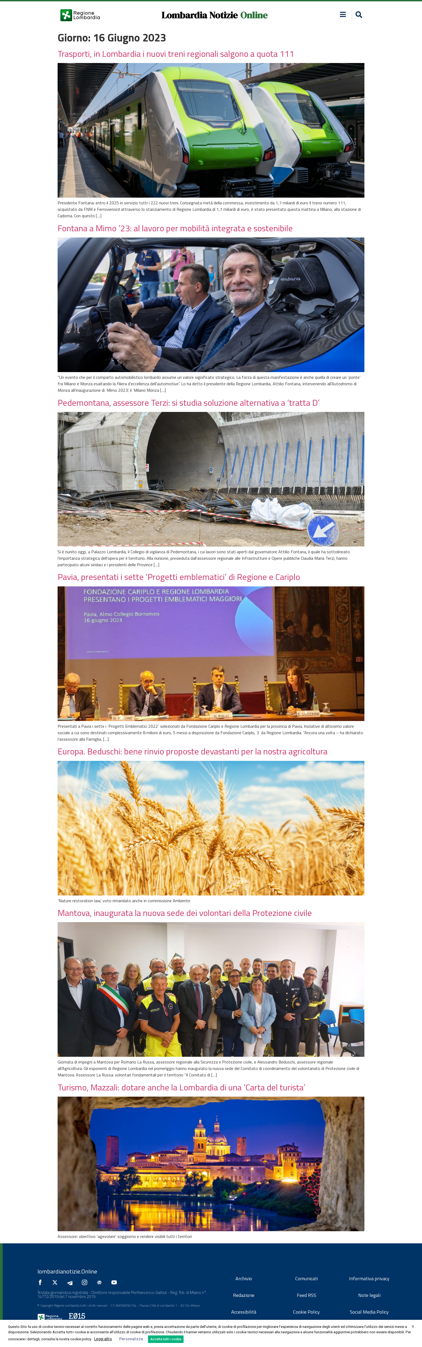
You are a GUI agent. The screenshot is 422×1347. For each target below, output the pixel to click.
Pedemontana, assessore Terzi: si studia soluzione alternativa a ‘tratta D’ (189, 402)
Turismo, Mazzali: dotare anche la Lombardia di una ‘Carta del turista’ (181, 1087)
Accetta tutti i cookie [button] (165, 1339)
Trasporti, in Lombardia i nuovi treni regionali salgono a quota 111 (176, 53)
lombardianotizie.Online (67, 1271)
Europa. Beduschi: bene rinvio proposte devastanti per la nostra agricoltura (193, 751)
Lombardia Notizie (199, 15)
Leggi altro (103, 1339)
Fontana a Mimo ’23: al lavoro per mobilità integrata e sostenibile (175, 228)
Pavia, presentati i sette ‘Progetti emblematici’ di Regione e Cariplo (179, 576)
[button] (358, 15)
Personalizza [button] (131, 1339)
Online (254, 15)
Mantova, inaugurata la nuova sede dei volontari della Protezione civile (185, 912)
